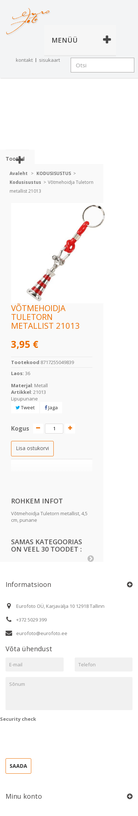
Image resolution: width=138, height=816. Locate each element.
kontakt (24, 60)
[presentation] (56, 738)
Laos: (17, 373)
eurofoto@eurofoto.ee (41, 633)
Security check (18, 719)
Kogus (20, 428)
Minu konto (24, 796)
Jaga (51, 407)
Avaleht (19, 173)
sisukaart (49, 60)
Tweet (25, 407)
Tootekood (25, 362)
